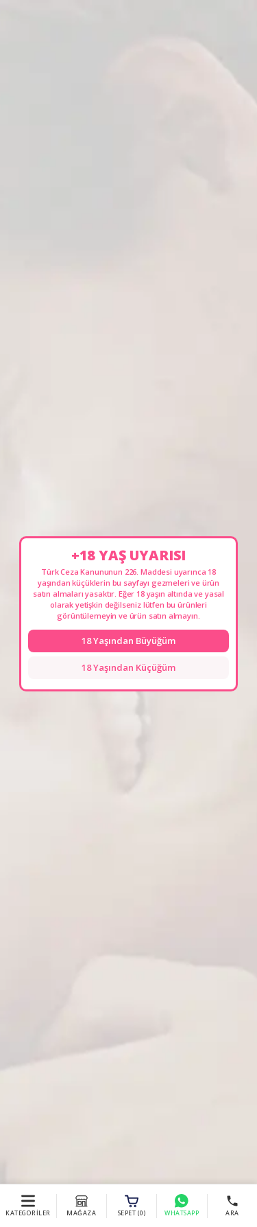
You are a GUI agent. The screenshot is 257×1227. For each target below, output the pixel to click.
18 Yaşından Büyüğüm (128, 640)
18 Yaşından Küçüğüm (128, 667)
